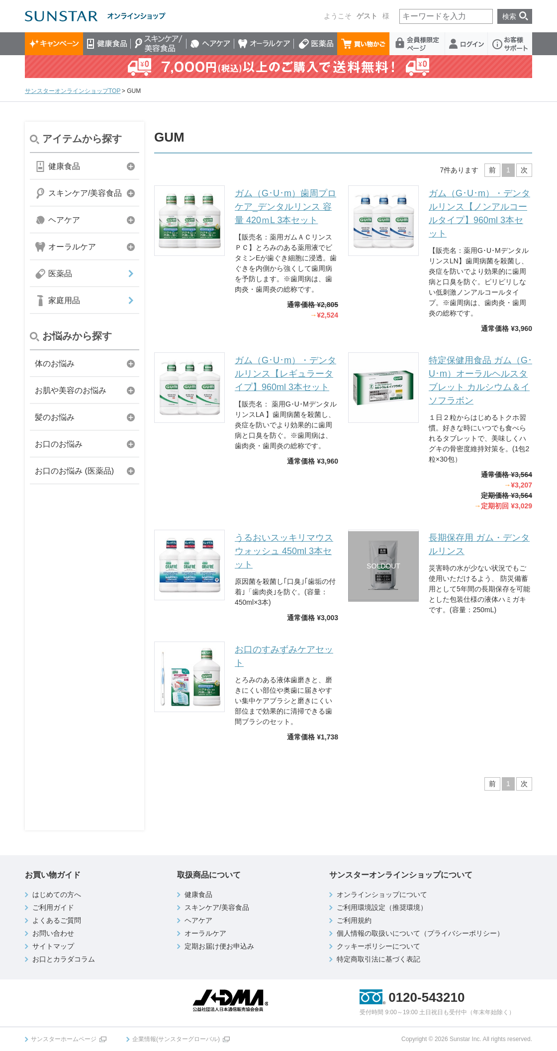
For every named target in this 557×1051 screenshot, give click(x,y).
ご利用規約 (354, 920)
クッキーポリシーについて (378, 946)
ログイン (466, 43)
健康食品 (107, 43)
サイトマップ (53, 946)
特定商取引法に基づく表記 (378, 959)
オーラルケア (264, 43)
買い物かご (363, 43)
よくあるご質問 (56, 920)
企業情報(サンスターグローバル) (176, 1039)
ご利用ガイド (53, 907)
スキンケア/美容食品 (158, 43)
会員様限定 (417, 43)
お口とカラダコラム (63, 959)
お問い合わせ (53, 933)
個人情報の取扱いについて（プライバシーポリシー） (420, 933)
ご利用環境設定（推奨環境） (382, 907)
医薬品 (315, 43)
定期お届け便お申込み (219, 946)
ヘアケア (210, 43)
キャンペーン (54, 43)
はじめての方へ (56, 894)
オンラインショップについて (382, 894)
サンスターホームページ (63, 1039)
